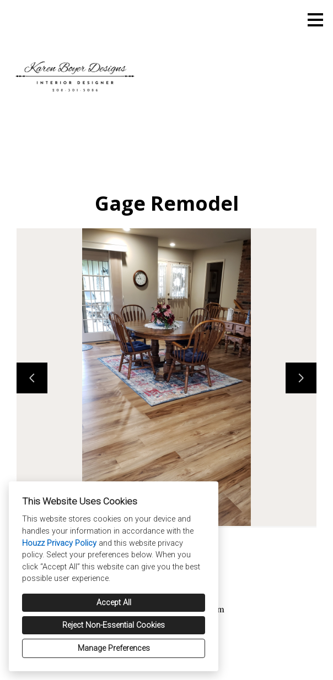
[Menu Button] (315, 20)
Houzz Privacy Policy (59, 543)
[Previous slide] (32, 378)
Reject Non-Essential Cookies (113, 625)
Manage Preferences (114, 648)
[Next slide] (301, 378)
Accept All (113, 602)
